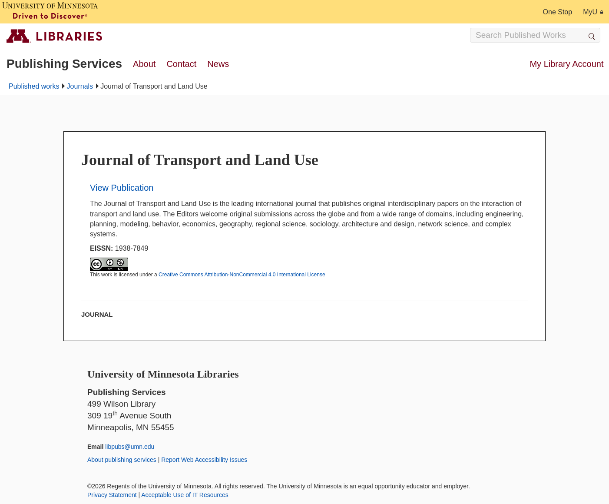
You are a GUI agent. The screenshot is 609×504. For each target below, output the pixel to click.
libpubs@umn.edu (129, 446)
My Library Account (566, 64)
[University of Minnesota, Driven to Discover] (50, 11)
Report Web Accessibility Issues (204, 459)
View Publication (121, 187)
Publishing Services (64, 63)
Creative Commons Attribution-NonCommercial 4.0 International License (242, 275)
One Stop (558, 12)
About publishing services (121, 459)
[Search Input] (535, 35)
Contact (181, 64)
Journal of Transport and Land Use (199, 160)
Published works (34, 86)
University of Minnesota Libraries (163, 374)
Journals (80, 86)
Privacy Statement (112, 494)
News (218, 64)
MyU (593, 12)
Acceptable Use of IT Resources (184, 494)
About (144, 64)
